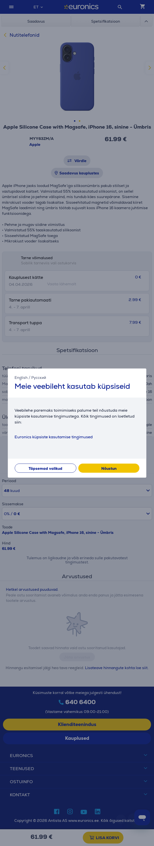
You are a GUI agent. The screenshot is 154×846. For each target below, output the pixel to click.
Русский (38, 377)
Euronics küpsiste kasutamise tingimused (54, 436)
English (21, 377)
